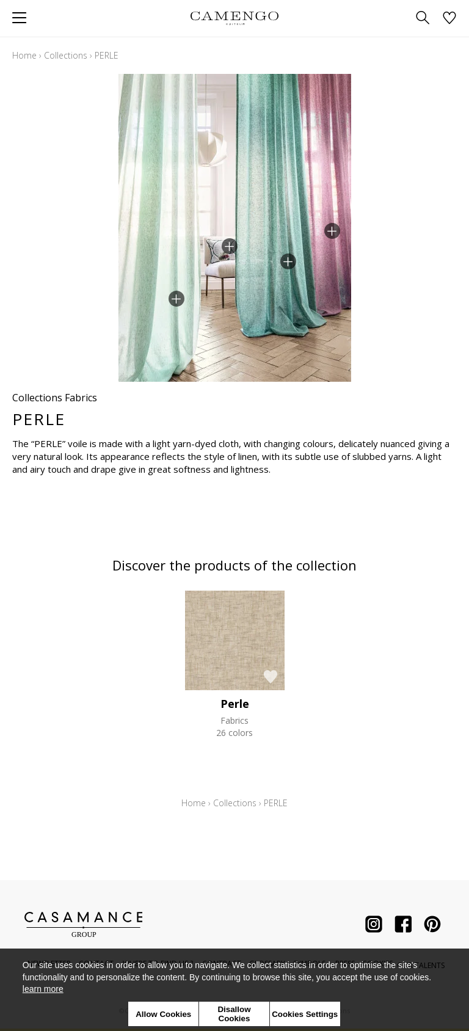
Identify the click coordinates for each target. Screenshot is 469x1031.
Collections (65, 55)
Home (24, 55)
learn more (43, 989)
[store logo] (234, 18)
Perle (234, 703)
